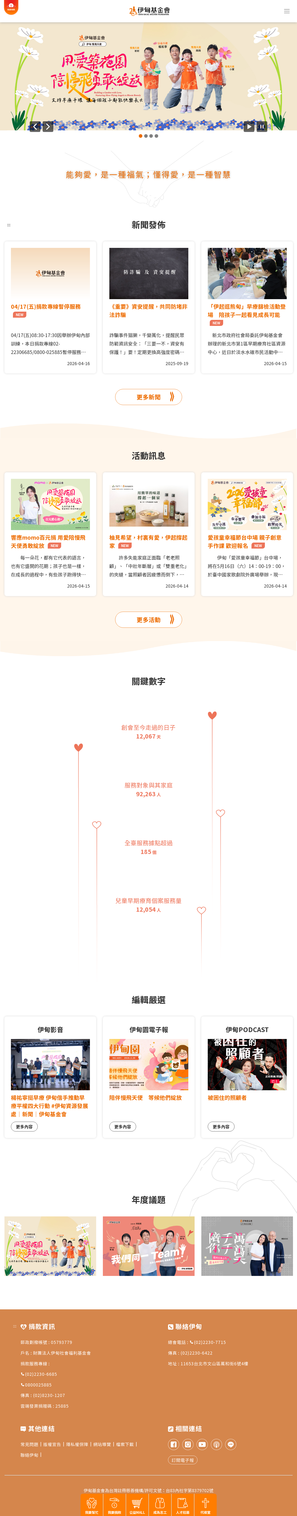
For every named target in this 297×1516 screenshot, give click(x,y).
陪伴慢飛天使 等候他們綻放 (145, 1097)
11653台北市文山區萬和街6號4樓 (214, 1363)
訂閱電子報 (183, 1460)
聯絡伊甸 (31, 1455)
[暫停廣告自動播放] (262, 126)
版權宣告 (53, 1444)
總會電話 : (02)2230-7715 (197, 1342)
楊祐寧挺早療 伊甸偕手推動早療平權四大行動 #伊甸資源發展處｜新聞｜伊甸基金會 (49, 1105)
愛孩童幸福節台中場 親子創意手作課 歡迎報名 (245, 541)
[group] (148, 76)
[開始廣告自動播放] (249, 126)
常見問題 (31, 1444)
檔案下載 (126, 1444)
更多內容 (24, 1126)
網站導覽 (103, 1444)
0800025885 (36, 1385)
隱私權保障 (78, 1444)
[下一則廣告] (48, 126)
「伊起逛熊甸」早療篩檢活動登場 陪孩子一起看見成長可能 (247, 314)
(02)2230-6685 (39, 1374)
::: (8, 224)
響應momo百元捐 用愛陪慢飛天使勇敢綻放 (48, 541)
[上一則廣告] (35, 126)
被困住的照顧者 (227, 1097)
